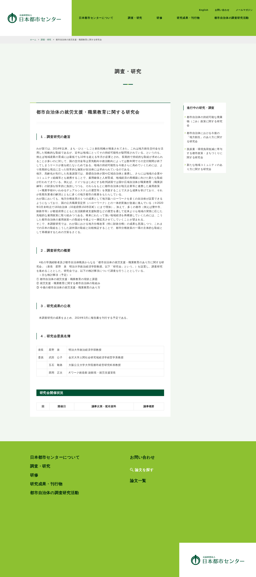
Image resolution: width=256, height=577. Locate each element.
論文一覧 (138, 480)
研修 (159, 17)
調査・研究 (135, 17)
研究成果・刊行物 (188, 17)
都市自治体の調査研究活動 (231, 17)
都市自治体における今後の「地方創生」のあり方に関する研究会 (204, 137)
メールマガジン (244, 10)
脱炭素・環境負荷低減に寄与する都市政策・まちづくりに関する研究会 (204, 153)
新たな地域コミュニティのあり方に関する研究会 (204, 167)
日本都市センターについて (96, 17)
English (203, 10)
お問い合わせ (222, 10)
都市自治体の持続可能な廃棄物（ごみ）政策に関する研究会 (204, 121)
